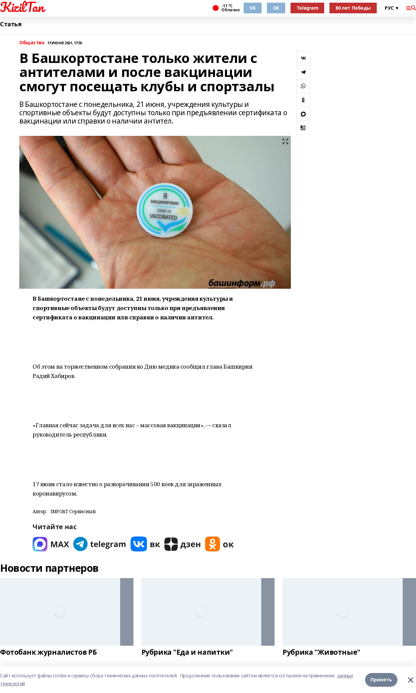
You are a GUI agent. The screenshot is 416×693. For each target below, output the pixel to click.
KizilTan (22, 7)
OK (276, 8)
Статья (10, 24)
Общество (32, 43)
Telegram (307, 8)
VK (252, 8)
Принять (381, 679)
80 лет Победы (353, 8)
